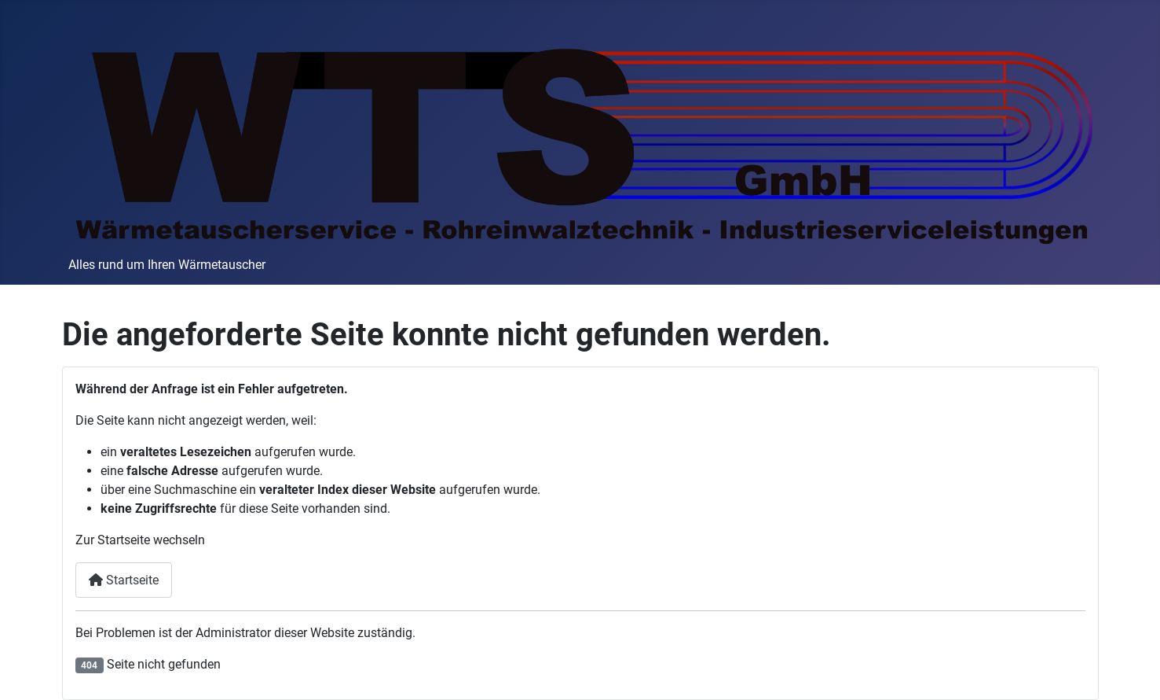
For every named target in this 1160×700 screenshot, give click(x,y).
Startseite (124, 580)
